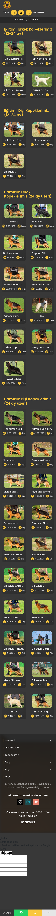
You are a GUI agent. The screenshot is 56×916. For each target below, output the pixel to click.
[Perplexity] (28, 805)
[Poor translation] (8, 856)
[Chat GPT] (20, 805)
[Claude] (36, 805)
